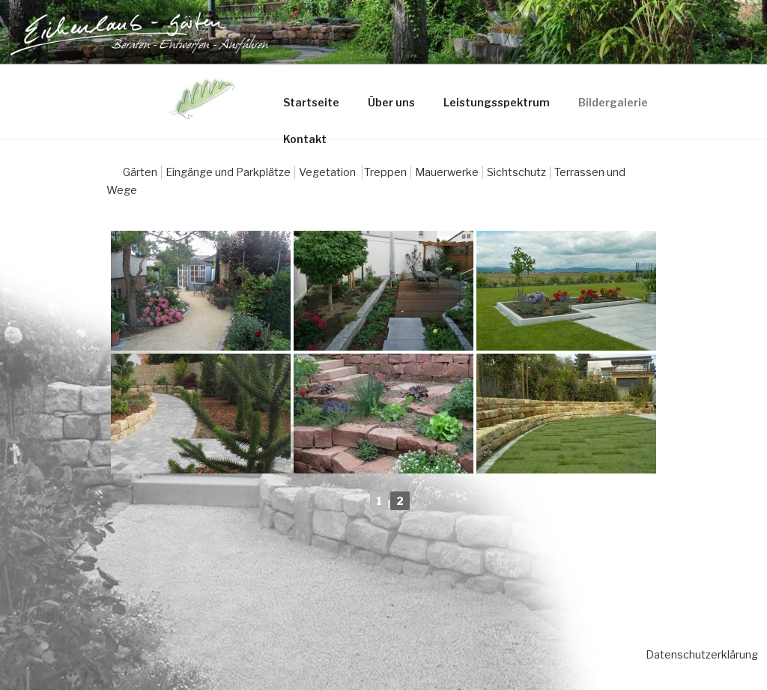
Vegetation (328, 172)
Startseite (311, 102)
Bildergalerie (613, 102)
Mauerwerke (447, 172)
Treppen (385, 172)
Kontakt (305, 139)
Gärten (140, 172)
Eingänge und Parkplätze (228, 172)
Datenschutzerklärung (702, 654)
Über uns (391, 102)
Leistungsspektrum (496, 102)
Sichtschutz (516, 172)
